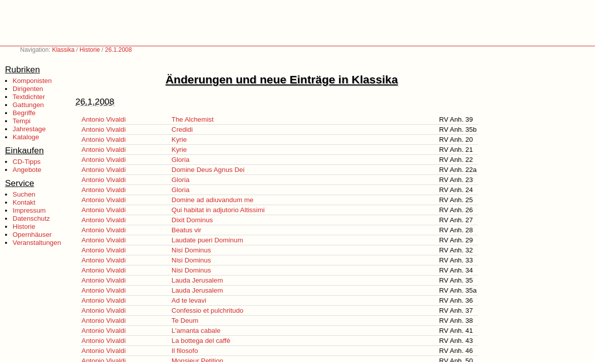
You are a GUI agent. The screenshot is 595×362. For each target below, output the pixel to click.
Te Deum (185, 320)
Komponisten (32, 80)
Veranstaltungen (37, 242)
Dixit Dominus (192, 220)
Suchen (24, 194)
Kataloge (26, 137)
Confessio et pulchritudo (207, 310)
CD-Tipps (27, 161)
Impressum (29, 210)
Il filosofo (185, 350)
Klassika (63, 49)
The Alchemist (193, 119)
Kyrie (179, 139)
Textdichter (29, 97)
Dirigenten (28, 89)
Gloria (181, 159)
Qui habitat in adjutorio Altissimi (218, 210)
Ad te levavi (189, 300)
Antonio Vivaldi (103, 119)
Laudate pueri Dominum (207, 240)
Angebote (27, 169)
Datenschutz (31, 218)
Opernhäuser (32, 234)
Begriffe (24, 113)
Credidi (182, 129)
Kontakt (24, 202)
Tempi (22, 121)
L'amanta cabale (196, 330)
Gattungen (28, 105)
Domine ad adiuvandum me (212, 200)
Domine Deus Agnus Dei (208, 169)
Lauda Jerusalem (197, 280)
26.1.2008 (118, 49)
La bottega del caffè (201, 340)
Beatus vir (186, 230)
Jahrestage (29, 129)
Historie (89, 49)
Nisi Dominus (191, 250)
